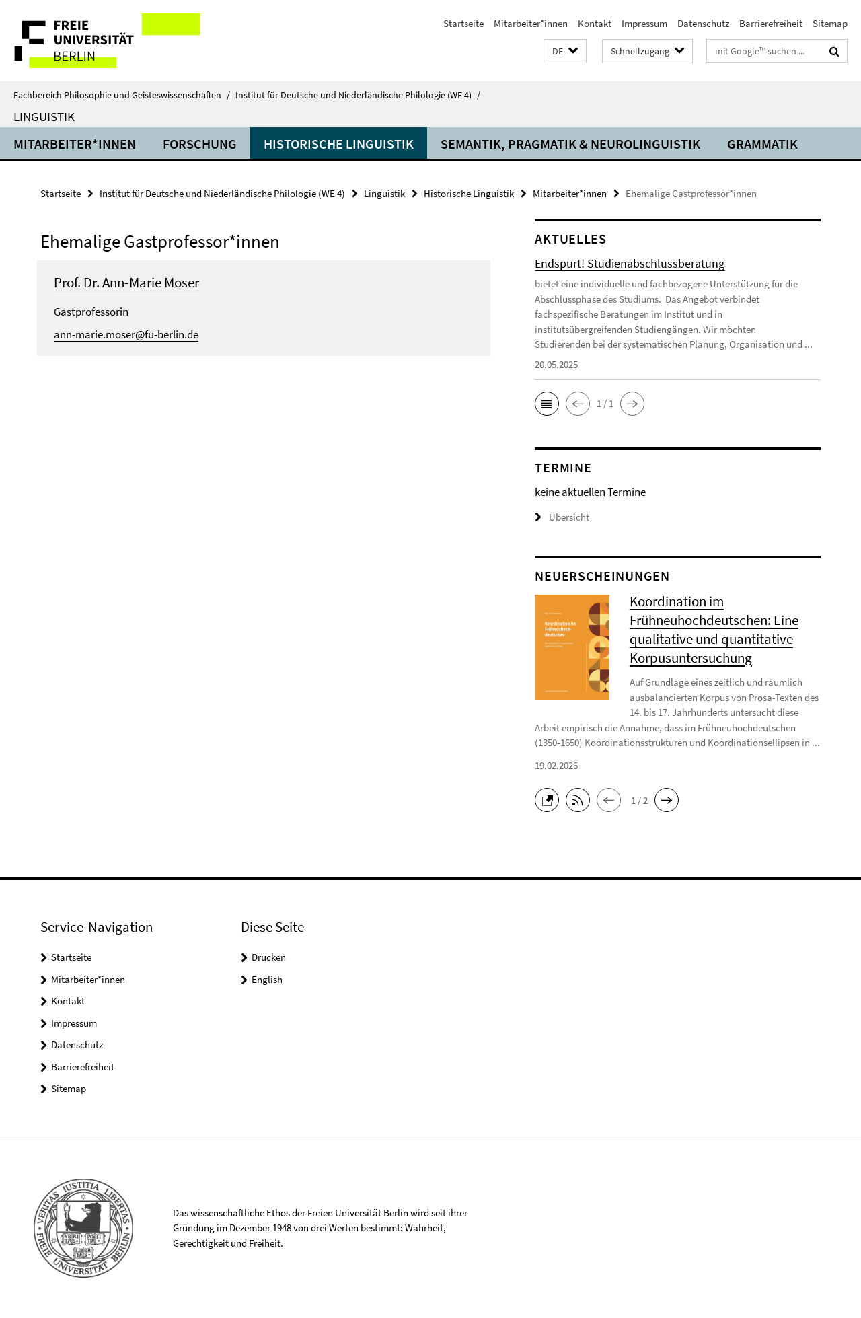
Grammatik (762, 143)
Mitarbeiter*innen (531, 23)
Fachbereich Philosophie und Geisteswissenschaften (121, 95)
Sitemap (830, 23)
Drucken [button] (269, 957)
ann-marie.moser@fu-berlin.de (126, 334)
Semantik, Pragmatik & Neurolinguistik (570, 143)
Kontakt (594, 23)
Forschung (200, 143)
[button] (565, 51)
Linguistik (44, 116)
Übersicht (562, 517)
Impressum (644, 23)
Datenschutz (703, 23)
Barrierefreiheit (770, 23)
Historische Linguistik (339, 143)
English (267, 979)
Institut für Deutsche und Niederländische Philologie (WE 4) (357, 95)
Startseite (463, 23)
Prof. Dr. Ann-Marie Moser (126, 282)
